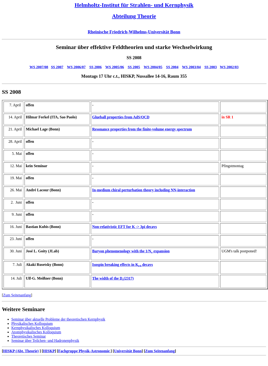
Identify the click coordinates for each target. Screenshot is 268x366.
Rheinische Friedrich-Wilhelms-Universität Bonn (134, 31)
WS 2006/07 (76, 67)
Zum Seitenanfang (17, 295)
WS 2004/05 (153, 67)
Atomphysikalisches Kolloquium (36, 332)
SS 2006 (95, 67)
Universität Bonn (128, 351)
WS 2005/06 (114, 67)
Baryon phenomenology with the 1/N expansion (131, 251)
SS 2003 (210, 67)
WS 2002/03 (229, 67)
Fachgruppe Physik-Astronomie (84, 351)
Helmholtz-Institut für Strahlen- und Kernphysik (134, 5)
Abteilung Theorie (134, 16)
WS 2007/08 (38, 67)
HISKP (49, 351)
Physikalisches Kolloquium (32, 323)
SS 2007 (57, 67)
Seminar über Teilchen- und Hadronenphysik (45, 341)
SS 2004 (172, 67)
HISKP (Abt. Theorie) (20, 351)
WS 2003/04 (191, 67)
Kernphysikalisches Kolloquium (35, 328)
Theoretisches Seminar (28, 336)
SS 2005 (134, 67)
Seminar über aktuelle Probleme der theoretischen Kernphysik (58, 319)
